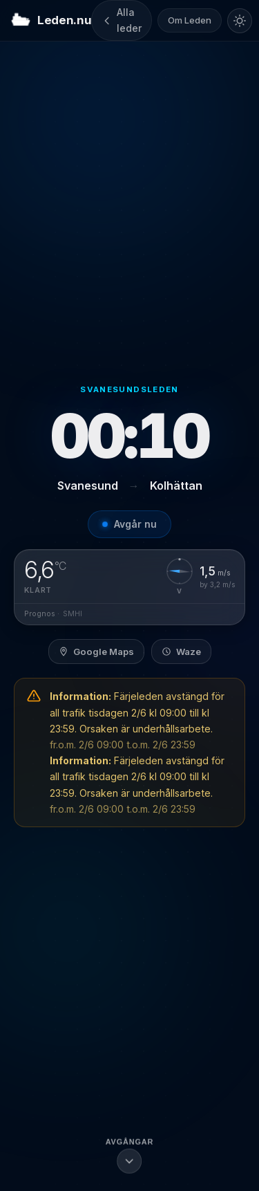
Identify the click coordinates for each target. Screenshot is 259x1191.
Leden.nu (51, 20)
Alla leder (122, 19)
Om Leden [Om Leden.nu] (189, 20)
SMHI (72, 613)
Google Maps (96, 651)
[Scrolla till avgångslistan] (130, 1154)
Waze (181, 651)
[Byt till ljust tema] (239, 20)
